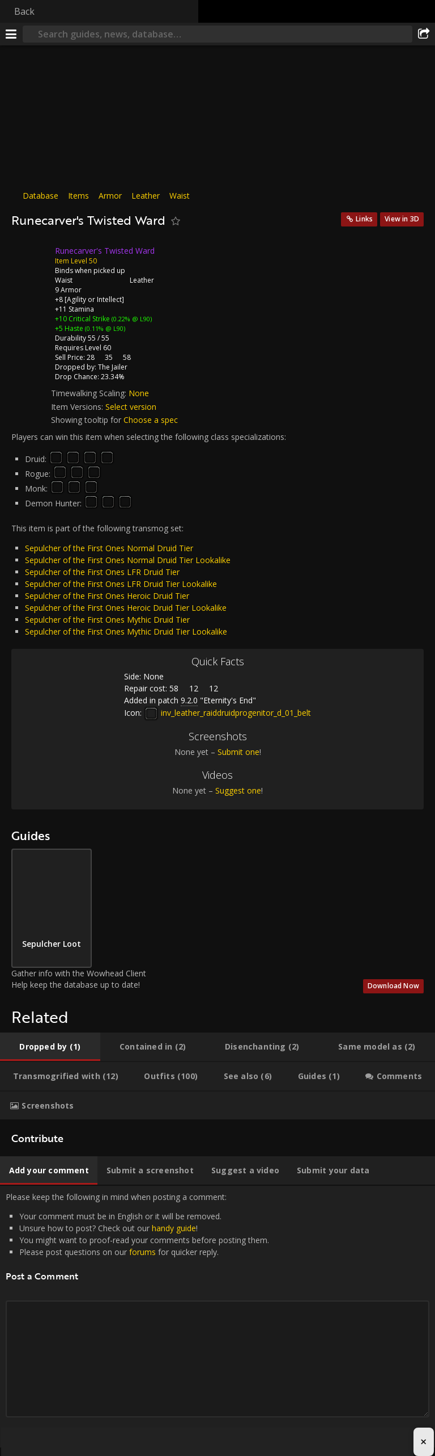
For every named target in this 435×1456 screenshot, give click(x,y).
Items (78, 195)
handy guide (174, 1228)
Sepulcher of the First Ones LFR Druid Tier (102, 572)
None (139, 393)
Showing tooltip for (87, 419)
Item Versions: (78, 406)
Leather (145, 195)
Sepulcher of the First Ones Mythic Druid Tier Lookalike (126, 631)
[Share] (423, 34)
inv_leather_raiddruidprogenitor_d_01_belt (227, 712)
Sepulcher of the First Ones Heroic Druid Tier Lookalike (126, 607)
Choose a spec (150, 419)
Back (24, 11)
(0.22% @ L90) (131, 318)
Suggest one (238, 790)
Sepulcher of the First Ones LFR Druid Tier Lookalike (121, 583)
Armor (110, 195)
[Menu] (11, 34)
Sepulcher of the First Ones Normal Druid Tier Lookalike (128, 560)
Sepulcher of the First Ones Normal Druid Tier (109, 548)
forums (142, 1252)
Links (364, 219)
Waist (179, 195)
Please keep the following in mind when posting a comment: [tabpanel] (217, 1316)
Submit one (238, 751)
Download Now (393, 986)
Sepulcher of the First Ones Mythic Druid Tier (107, 619)
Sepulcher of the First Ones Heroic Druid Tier (107, 595)
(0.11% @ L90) (104, 328)
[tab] (50, 1047)
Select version (130, 406)
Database (40, 195)
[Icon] (30, 259)
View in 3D (402, 219)
